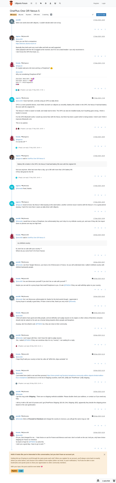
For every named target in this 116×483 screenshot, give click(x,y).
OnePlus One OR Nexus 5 (36, 158)
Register (14, 471)
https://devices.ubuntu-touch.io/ (26, 43)
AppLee (18, 36)
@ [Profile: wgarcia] (19, 139)
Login (21, 471)
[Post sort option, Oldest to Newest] (92, 14)
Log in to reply (101, 14)
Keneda (18, 63)
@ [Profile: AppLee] (19, 66)
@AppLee (25, 63)
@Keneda (25, 98)
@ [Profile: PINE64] (67, 285)
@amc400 (25, 36)
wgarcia (18, 98)
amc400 (18, 20)
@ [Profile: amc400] (19, 39)
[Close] (104, 454)
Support (13, 14)
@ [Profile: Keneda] (19, 188)
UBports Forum (21, 3)
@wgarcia (25, 137)
